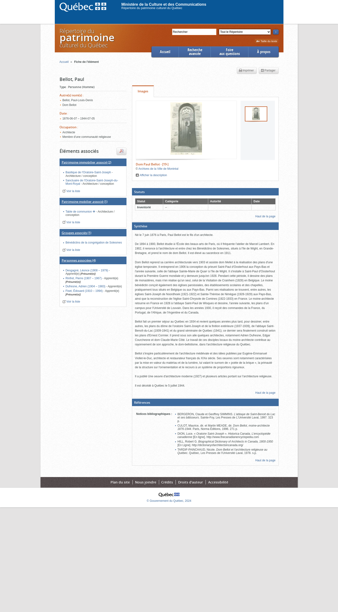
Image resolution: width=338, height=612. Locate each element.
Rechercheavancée (194, 52)
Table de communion (79, 211)
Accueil (165, 52)
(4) (79, 260)
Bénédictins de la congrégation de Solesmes (94, 242)
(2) (86, 162)
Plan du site (120, 482)
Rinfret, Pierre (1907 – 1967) (84, 278)
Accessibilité (218, 482)
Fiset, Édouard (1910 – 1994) (84, 291)
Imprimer (246, 71)
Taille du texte (266, 42)
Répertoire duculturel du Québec (87, 38)
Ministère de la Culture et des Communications (164, 4)
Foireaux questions (229, 52)
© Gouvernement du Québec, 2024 (169, 501)
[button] (205, 192)
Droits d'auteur (190, 482)
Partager (268, 71)
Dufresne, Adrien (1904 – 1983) (86, 286)
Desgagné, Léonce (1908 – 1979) (87, 270)
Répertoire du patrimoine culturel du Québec (151, 8)
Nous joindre (145, 482)
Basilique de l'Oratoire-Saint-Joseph (89, 172)
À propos (263, 52)
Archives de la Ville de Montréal (158, 168)
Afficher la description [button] (153, 175)
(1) (84, 201)
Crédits (167, 482)
